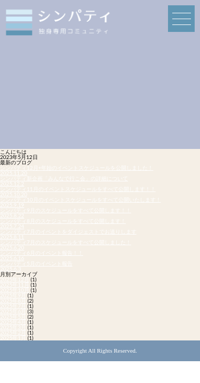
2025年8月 (13, 300)
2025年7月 (13, 306)
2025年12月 (14, 279)
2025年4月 (13, 322)
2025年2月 (13, 332)
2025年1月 (13, 338)
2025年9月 (13, 295)
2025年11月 (14, 284)
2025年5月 (13, 316)
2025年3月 (13, 327)
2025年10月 (14, 290)
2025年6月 (13, 311)
